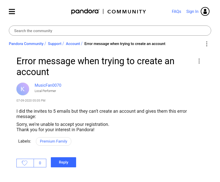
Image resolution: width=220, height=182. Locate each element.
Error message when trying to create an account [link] (124, 43)
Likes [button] (25, 163)
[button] (199, 61)
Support (54, 43)
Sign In (192, 11)
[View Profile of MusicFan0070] (48, 85)
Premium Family (53, 141)
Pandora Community (109, 11)
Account (73, 43)
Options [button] (206, 44)
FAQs (176, 11)
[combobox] (110, 31)
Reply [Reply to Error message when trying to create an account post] (63, 162)
